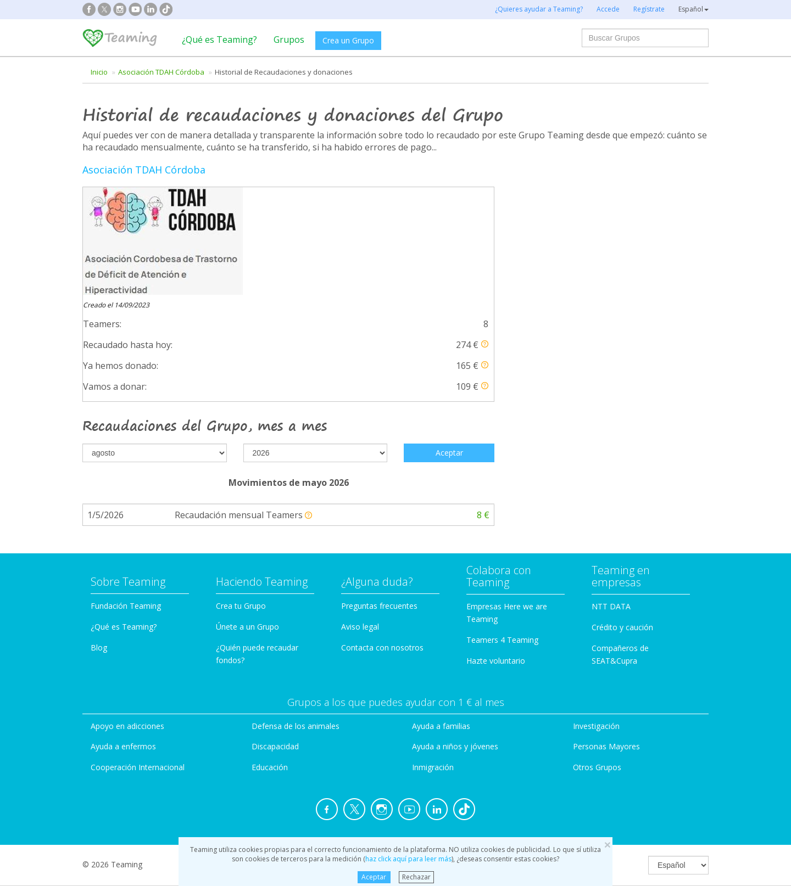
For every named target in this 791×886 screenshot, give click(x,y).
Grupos (289, 39)
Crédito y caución (622, 521)
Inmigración (433, 661)
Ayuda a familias (441, 619)
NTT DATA (611, 500)
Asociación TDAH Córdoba (161, 72)
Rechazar (416, 877)
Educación (270, 661)
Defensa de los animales (295, 619)
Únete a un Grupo (247, 520)
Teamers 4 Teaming (502, 534)
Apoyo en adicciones (127, 619)
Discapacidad (275, 640)
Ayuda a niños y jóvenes (455, 640)
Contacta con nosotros (382, 541)
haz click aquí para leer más (408, 858)
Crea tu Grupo (241, 500)
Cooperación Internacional (138, 661)
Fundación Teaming (126, 500)
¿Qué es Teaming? (219, 39)
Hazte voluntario (495, 554)
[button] (484, 236)
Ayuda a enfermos (123, 640)
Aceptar (373, 877)
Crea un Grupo (348, 40)
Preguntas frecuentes (379, 500)
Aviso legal (360, 520)
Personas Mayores (606, 640)
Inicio (99, 72)
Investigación (596, 619)
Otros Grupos (597, 661)
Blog (99, 541)
